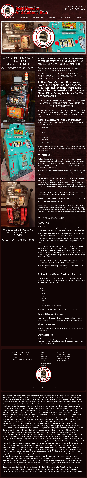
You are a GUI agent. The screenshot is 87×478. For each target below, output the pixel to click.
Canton (71, 439)
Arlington (24, 417)
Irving (55, 417)
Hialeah (31, 445)
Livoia (21, 439)
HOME (42, 352)
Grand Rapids (50, 436)
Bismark (52, 421)
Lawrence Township (39, 441)
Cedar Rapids (60, 423)
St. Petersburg (24, 445)
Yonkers (58, 463)
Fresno (64, 399)
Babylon (52, 463)
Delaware (27, 458)
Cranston (50, 465)
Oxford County (19, 471)
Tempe (12, 410)
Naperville (41, 434)
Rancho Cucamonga (39, 404)
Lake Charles (32, 430)
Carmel (81, 441)
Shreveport (16, 430)
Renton (64, 397)
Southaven (60, 430)
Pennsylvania (55, 460)
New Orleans (78, 428)
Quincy (50, 467)
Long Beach (71, 399)
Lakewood (75, 412)
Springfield (60, 426)
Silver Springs (67, 456)
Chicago (23, 434)
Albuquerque (23, 415)
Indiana (5, 441)
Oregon (16, 399)
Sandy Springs (51, 450)
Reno (23, 408)
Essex (12, 469)
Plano (39, 417)
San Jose (58, 399)
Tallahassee (39, 445)
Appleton (30, 436)
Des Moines (52, 423)
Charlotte (12, 452)
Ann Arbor (75, 436)
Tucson (64, 408)
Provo (58, 410)
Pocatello (28, 406)
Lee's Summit (7, 428)
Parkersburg (38, 456)
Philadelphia (64, 460)
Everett (59, 397)
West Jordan (65, 410)
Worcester (12, 467)
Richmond (36, 454)
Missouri (36, 426)
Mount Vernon (18, 465)
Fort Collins (67, 412)
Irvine (33, 402)
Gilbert (81, 408)
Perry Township (52, 441)
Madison (72, 434)
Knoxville (19, 432)
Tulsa (15, 419)
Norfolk (21, 454)
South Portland (43, 471)
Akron (60, 439)
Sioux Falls (16, 421)
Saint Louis (52, 426)
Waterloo (13, 426)
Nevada (11, 408)
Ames (19, 426)
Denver (43, 412)
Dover (41, 458)
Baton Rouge (7, 430)
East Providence (66, 465)
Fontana (63, 402)
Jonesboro (51, 428)
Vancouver (46, 397)
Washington (7, 397)
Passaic (47, 460)
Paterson (6, 460)
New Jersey (62, 458)
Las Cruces (31, 415)
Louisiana (70, 428)
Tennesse (76, 430)
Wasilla (79, 471)
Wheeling (46, 456)
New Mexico (14, 415)
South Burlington (20, 469)
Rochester (65, 463)
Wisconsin (57, 434)
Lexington (55, 432)
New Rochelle (7, 465)
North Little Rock (61, 428)
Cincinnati (49, 439)
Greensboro (26, 452)
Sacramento (64, 404)
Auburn (11, 399)
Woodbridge (14, 460)
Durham (33, 452)
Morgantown (28, 456)
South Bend (62, 441)
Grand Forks (60, 421)
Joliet (28, 434)
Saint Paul (15, 423)
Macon (65, 450)
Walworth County (9, 436)
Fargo (47, 421)
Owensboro (12, 434)
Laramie (30, 412)
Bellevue (53, 397)
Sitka (75, 471)
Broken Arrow (28, 419)
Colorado (37, 412)
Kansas (36, 419)
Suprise (17, 410)
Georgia (19, 450)
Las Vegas (17, 408)
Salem (28, 399)
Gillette (25, 412)
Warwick (43, 465)
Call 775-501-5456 (75, 9)
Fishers (5, 443)
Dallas (79, 415)
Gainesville (12, 447)
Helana (5, 408)
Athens (44, 450)
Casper (19, 412)
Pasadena (56, 404)
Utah (33, 410)
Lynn (55, 467)
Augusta (31, 450)
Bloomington (28, 423)
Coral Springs (21, 447)
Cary (56, 452)
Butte (78, 406)
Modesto (57, 402)
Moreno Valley (77, 402)
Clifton (29, 460)
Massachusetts (78, 465)
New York (30, 463)
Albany (78, 463)
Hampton (62, 454)
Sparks (48, 408)
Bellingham (38, 397)
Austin (13, 417)
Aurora (61, 412)
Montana (45, 406)
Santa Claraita (27, 404)
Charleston (12, 456)
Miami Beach (12, 450)
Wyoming (6, 412)
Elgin (51, 434)
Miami (5, 445)
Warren (57, 436)
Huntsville (45, 443)
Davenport (69, 423)
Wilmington (63, 452)
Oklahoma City (8, 419)
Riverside (28, 402)
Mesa (70, 408)
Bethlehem (22, 463)
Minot (66, 421)
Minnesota (72, 421)
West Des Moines (27, 426)
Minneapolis (7, 423)
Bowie (21, 458)
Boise (23, 406)
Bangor (34, 471)
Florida (70, 443)
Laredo (44, 417)
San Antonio (72, 415)
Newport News (45, 454)
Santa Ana (21, 402)
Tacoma (20, 397)
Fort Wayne (21, 441)
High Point (70, 452)
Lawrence (77, 419)
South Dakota (7, 421)
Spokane (26, 397)
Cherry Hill (41, 460)
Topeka (71, 419)
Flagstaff (28, 410)
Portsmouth (76, 454)
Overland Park (49, 419)
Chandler (6, 410)
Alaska (50, 471)
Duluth (21, 423)
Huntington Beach (15, 404)
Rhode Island (27, 465)
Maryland (52, 456)
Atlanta (25, 450)
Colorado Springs (52, 412)
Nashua (66, 469)
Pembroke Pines (77, 445)
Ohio (29, 439)
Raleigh (18, 452)
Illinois (18, 434)
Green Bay (78, 434)
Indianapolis (13, 441)
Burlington (6, 469)
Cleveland (42, 439)
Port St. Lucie (48, 445)
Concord (77, 452)
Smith (29, 428)
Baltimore (59, 456)
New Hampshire (49, 469)
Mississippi (40, 430)
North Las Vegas (39, 408)
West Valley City (50, 410)
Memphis (13, 432)
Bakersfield (6, 402)
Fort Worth (6, 417)
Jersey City (75, 458)
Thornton (6, 415)
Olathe (66, 419)
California (52, 399)
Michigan (37, 436)
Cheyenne (13, 412)
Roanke (68, 454)
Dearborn (15, 439)
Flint (10, 439)
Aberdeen (31, 421)
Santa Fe (47, 415)
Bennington (39, 469)
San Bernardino (48, 402)
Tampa (10, 445)
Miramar (6, 447)
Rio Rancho (40, 415)
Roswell (53, 415)
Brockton (35, 467)
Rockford (34, 434)
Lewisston (28, 471)
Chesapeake (28, 454)
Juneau (63, 471)
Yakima (78, 397)
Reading (9, 463)
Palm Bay (48, 447)
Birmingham (28, 443)
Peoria (47, 434)
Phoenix (59, 408)
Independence (76, 426)
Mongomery (37, 443)
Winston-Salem (41, 452)
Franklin (42, 432)
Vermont (74, 467)
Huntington (20, 456)
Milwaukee (64, 434)
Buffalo (46, 463)
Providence (36, 465)
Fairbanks (70, 471)
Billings (51, 406)
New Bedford (43, 467)
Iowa (45, 423)
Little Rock (23, 428)
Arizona (53, 408)
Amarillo (60, 417)
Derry (78, 469)
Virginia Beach (13, 454)
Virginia (5, 454)
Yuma (22, 410)
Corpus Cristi (32, 417)
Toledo (55, 439)
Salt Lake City (39, 410)
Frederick (76, 456)
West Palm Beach (70, 447)
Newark (46, 458)
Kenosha (18, 436)
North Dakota (39, 421)
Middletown (53, 458)
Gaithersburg (7, 458)
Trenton (34, 460)
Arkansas (16, 428)
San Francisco (73, 404)
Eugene (33, 399)
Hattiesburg (68, 430)
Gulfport (53, 430)
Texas (59, 415)
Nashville (6, 432)
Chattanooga (27, 432)
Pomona (49, 404)
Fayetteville (35, 428)
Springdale (43, 428)
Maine (5, 471)
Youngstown (78, 439)
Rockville (15, 458)
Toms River (22, 460)
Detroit (42, 436)
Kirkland (5, 399)
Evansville (29, 441)
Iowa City (6, 426)
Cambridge (27, 467)
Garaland (67, 417)
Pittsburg (72, 460)
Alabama (21, 443)
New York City (38, 463)
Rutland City (31, 469)
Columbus (34, 439)
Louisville (63, 432)
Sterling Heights (66, 436)
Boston (5, 467)
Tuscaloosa (58, 443)
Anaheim (14, 402)
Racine (24, 436)
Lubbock (50, 417)
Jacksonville (77, 443)
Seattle (14, 397)
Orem (71, 410)
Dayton (65, 439)
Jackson (47, 430)
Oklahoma (73, 417)
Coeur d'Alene (37, 406)
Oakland (78, 399)
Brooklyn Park (38, 423)
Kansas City (59, 419)
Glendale (6, 404)
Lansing (5, 439)
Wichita (41, 419)
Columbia (67, 426)
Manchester (60, 469)
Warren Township (72, 441)
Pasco (32, 397)
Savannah (38, 450)
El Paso (18, 417)
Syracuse (72, 463)
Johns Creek (72, 450)
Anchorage (57, 471)
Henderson (29, 408)
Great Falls (64, 406)
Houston (64, 415)
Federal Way (71, 397)
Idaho (18, 406)
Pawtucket (57, 465)
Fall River (60, 467)
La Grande (44, 399)
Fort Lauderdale (66, 445)
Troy (25, 439)
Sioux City (77, 423)
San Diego (12, 406)
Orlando (16, 445)
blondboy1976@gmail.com (24, 360)
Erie (4, 463)
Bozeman (72, 406)
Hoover (65, 443)
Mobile (51, 443)
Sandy (76, 410)
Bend (38, 399)
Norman (20, 419)
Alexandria (54, 454)
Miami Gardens (39, 447)
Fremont (39, 402)
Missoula (57, 406)
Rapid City (24, 421)
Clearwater (30, 447)
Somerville (67, 467)
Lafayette (24, 430)
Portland (23, 399)
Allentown (79, 460)
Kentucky (49, 432)
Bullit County (70, 432)
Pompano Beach (58, 447)
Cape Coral (56, 445)
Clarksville (36, 432)
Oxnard (69, 402)
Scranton (15, 463)
